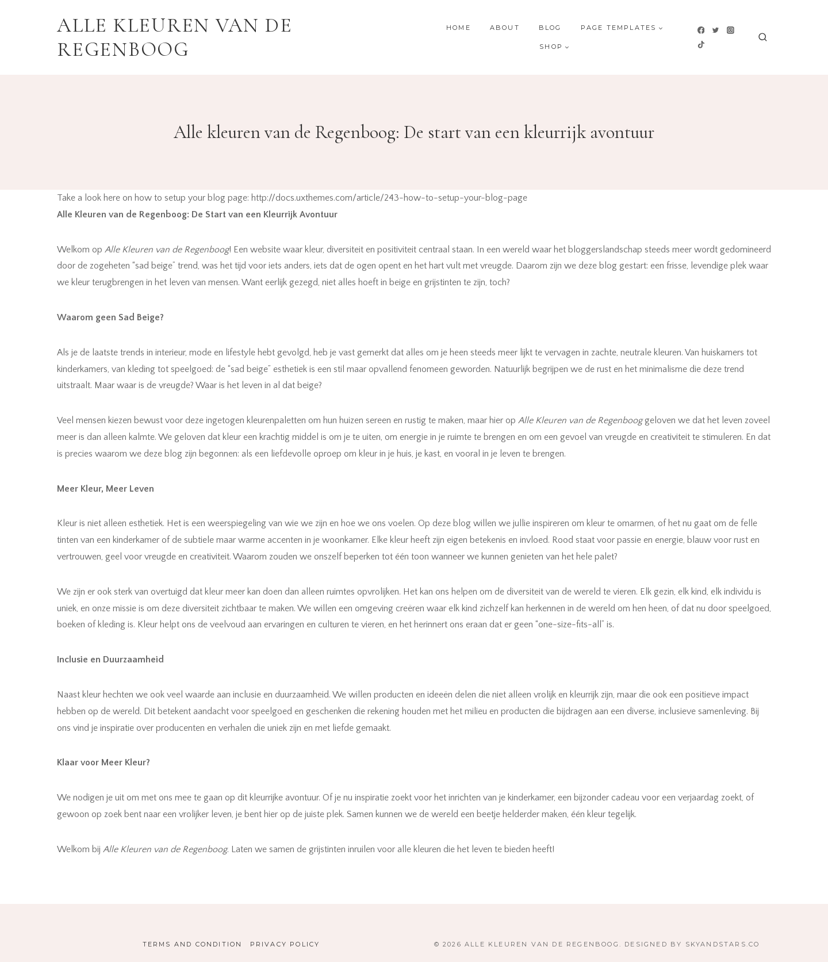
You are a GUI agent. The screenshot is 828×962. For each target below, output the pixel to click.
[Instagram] (730, 29)
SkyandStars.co (722, 944)
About (505, 28)
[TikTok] (700, 44)
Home (458, 28)
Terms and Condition (193, 944)
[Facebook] (700, 29)
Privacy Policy (285, 944)
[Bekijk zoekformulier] (762, 37)
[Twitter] (715, 29)
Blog (550, 28)
